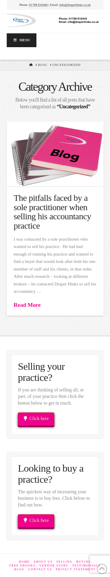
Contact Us (40, 569)
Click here (36, 418)
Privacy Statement (76, 569)
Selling (64, 561)
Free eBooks (22, 565)
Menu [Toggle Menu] (21, 40)
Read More (26, 305)
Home (24, 561)
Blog (19, 569)
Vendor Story (53, 565)
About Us (43, 561)
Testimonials (86, 565)
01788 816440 (38, 4)
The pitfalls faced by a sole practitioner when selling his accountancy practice (52, 211)
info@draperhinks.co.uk (75, 4)
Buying (83, 561)
